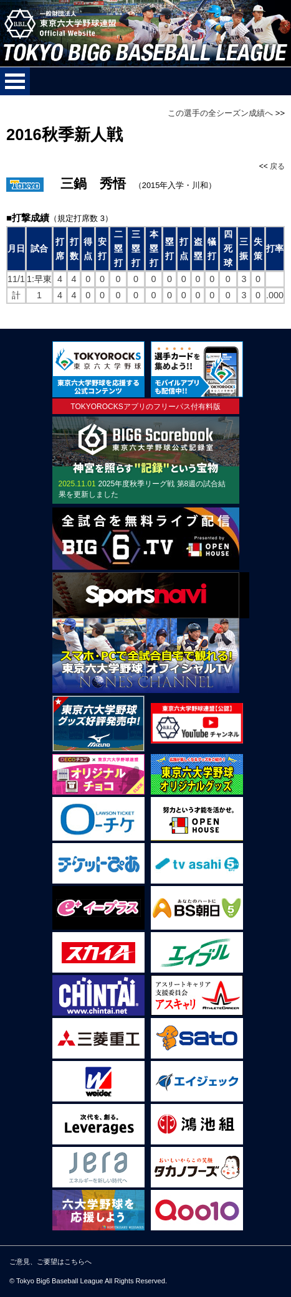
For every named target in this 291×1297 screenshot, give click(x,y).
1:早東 (39, 279)
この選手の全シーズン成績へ (220, 113)
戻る (277, 166)
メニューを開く (15, 81)
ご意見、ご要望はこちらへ (50, 1261)
